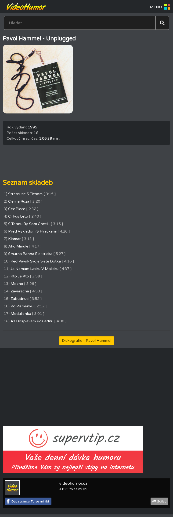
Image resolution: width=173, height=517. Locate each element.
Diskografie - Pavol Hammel (86, 340)
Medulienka (21, 313)
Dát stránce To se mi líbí (30, 501)
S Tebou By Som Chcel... (29, 224)
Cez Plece (16, 209)
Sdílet (161, 501)
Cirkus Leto (18, 216)
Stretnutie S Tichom (25, 194)
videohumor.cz (73, 483)
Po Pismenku (22, 306)
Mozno (17, 283)
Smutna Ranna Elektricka (30, 253)
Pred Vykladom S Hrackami (32, 231)
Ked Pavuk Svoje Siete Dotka (36, 261)
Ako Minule (18, 246)
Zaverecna (20, 291)
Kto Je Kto (20, 276)
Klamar (14, 239)
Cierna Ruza (18, 201)
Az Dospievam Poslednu (32, 321)
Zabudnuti (20, 298)
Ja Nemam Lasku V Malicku (34, 268)
